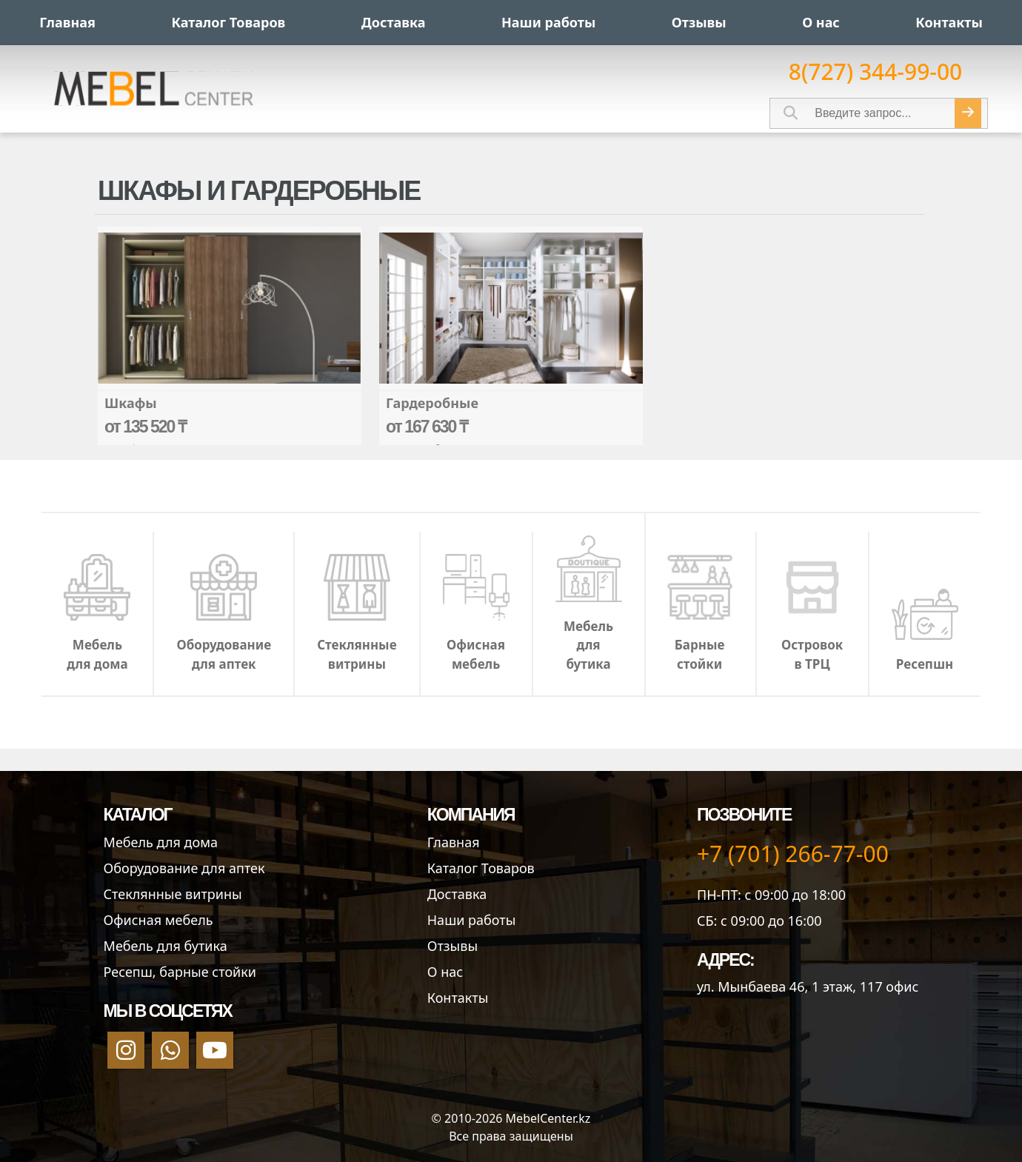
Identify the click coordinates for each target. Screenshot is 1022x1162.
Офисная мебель (158, 920)
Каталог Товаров (481, 868)
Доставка (457, 894)
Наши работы (471, 920)
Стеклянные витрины (173, 894)
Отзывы (452, 946)
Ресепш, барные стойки (180, 972)
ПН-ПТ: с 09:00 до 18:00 (771, 895)
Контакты (458, 997)
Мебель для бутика (165, 946)
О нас (445, 972)
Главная (453, 842)
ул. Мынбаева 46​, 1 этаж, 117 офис (807, 986)
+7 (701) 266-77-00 (793, 853)
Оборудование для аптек (184, 868)
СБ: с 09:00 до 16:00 (759, 920)
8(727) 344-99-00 (876, 71)
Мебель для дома (161, 842)
